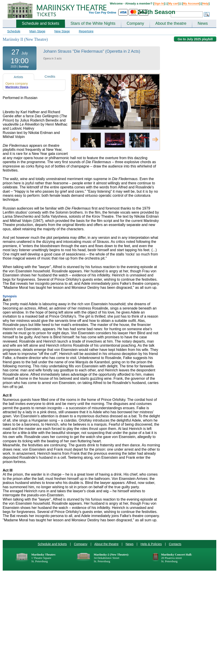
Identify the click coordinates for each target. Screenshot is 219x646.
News (203, 23)
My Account (191, 3)
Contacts (175, 544)
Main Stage (37, 31)
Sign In (159, 3)
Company (135, 23)
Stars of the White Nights (93, 23)
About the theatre (170, 23)
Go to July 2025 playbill (195, 39)
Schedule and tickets (40, 23)
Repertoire (86, 31)
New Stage (62, 31)
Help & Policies (151, 544)
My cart (173, 3)
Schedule (13, 31)
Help (205, 3)
